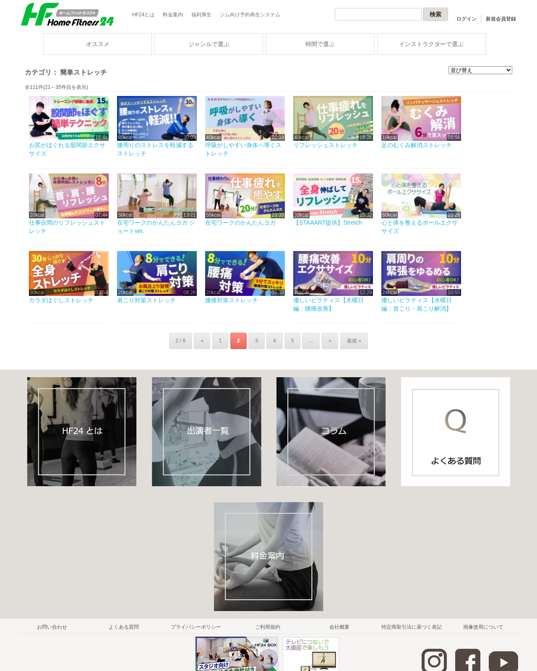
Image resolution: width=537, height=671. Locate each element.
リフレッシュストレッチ (325, 145)
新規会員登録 (501, 19)
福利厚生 (201, 15)
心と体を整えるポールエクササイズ (419, 226)
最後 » (353, 341)
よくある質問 (124, 627)
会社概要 (339, 627)
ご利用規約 (267, 627)
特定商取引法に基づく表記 (411, 627)
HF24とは (143, 15)
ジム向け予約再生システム (250, 15)
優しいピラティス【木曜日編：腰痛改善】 (328, 304)
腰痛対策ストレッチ (231, 300)
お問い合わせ (52, 627)
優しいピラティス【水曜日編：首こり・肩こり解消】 (416, 304)
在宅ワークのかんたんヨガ (240, 222)
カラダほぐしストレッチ (61, 300)
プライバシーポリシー (196, 627)
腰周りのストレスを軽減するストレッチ (155, 149)
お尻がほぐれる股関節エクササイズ (67, 149)
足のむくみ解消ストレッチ (416, 145)
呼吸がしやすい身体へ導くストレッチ (243, 149)
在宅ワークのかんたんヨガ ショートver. (156, 226)
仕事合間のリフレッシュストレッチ (67, 226)
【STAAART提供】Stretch (327, 222)
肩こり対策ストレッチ (146, 300)
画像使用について (483, 627)
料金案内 (173, 15)
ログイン (466, 19)
